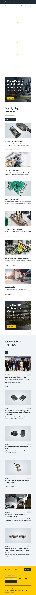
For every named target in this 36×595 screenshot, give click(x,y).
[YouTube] (26, 578)
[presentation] (15, 1)
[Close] (30, 1)
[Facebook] (23, 578)
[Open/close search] (21, 6)
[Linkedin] (20, 578)
